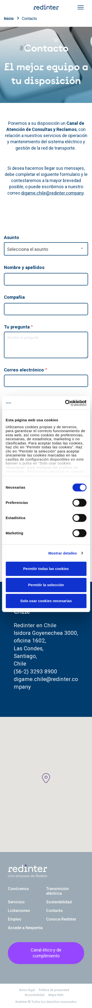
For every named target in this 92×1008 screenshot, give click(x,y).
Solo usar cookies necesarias (46, 601)
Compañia (14, 297)
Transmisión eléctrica (57, 891)
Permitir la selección (46, 585)
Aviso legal (27, 990)
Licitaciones (19, 910)
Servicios (16, 902)
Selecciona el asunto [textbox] (27, 249)
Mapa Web (56, 995)
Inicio (9, 18)
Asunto (11, 237)
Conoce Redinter (61, 919)
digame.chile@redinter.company (52, 193)
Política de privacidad (54, 990)
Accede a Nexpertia (25, 927)
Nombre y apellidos (24, 267)
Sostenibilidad (59, 902)
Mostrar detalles (62, 553)
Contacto (29, 18)
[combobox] (46, 249)
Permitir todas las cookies (46, 569)
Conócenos (18, 888)
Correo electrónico (24, 369)
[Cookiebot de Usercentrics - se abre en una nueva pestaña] (65, 403)
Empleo (14, 919)
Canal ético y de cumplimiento (46, 952)
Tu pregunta (17, 326)
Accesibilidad (34, 995)
